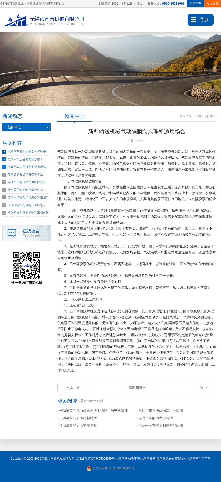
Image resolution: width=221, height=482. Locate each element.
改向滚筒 (175, 458)
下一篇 (198, 387)
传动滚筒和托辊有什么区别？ (27, 205)
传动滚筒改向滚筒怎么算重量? (28, 197)
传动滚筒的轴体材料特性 (78, 418)
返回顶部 (135, 387)
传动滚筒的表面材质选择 (78, 425)
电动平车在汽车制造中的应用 (160, 425)
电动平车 (121, 458)
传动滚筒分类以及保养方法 (25, 174)
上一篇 (75, 387)
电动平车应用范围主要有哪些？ (28, 167)
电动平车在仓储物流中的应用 (160, 411)
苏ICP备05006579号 (101, 458)
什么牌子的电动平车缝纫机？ (27, 190)
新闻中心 (14, 127)
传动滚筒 (162, 458)
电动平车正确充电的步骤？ (25, 159)
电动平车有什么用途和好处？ (27, 182)
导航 (204, 19)
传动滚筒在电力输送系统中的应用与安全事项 (93, 411)
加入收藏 (213, 3)
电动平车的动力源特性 (155, 418)
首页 (198, 116)
